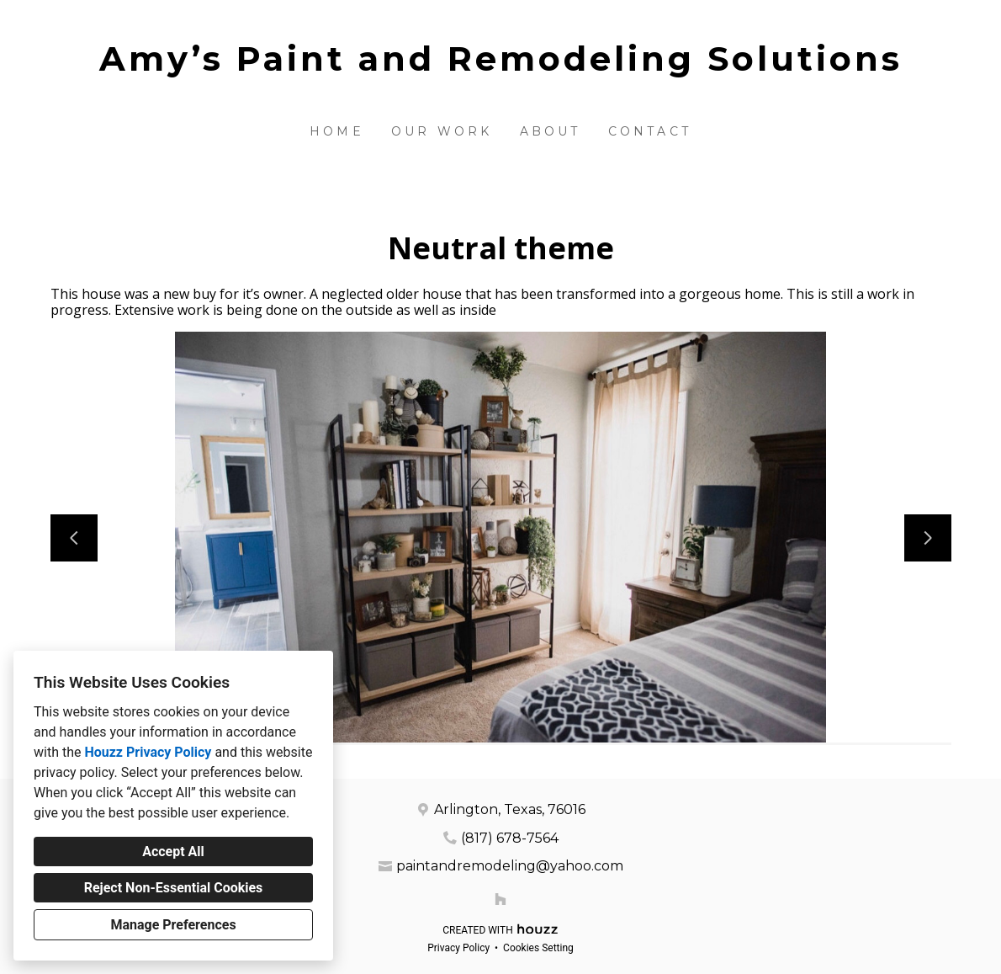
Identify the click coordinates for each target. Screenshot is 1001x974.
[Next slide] (927, 538)
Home (337, 131)
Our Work (442, 131)
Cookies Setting (538, 948)
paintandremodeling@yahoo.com (509, 866)
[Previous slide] (74, 538)
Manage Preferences (173, 925)
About (550, 131)
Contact (649, 131)
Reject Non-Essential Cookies (173, 888)
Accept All (173, 852)
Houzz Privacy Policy (147, 752)
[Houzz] (500, 899)
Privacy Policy (458, 948)
